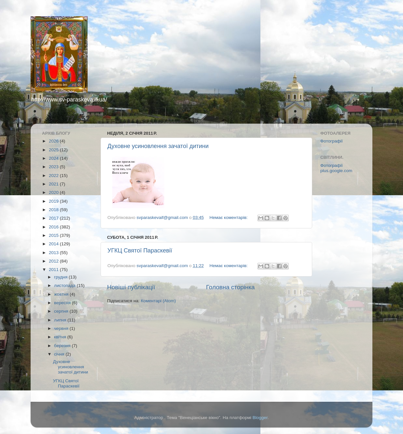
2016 (54, 226)
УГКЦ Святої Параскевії (139, 250)
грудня (61, 277)
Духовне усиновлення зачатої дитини (158, 146)
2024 (54, 158)
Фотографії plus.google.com (336, 168)
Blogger (260, 417)
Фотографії (331, 141)
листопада (65, 285)
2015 (54, 235)
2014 (54, 243)
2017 (54, 218)
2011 (54, 269)
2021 (54, 184)
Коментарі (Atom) (158, 300)
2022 (54, 175)
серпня (62, 311)
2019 (54, 201)
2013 (54, 252)
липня (60, 320)
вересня (63, 302)
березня (63, 345)
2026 (54, 141)
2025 (54, 149)
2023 (54, 166)
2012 (54, 261)
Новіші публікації (131, 287)
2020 (54, 192)
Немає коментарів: (229, 217)
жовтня (62, 294)
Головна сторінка (230, 287)
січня (59, 354)
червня (62, 328)
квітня (60, 336)
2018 (54, 209)
